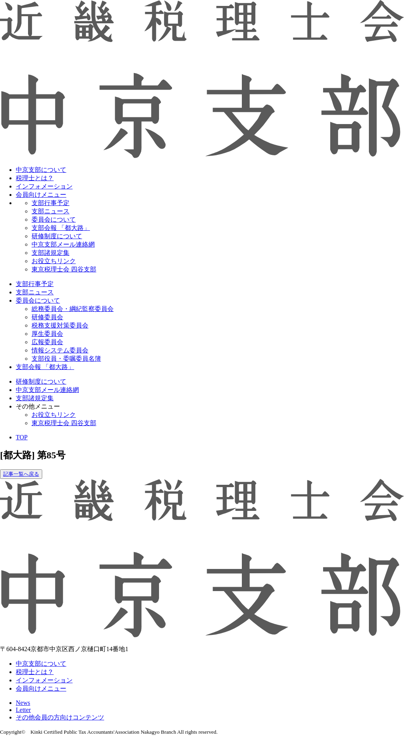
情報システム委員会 (60, 350)
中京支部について (41, 169)
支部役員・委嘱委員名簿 (66, 358)
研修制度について (57, 236)
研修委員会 (47, 317)
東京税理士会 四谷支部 (64, 269)
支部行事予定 (50, 203)
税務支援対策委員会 (60, 325)
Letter (23, 709)
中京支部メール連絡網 (63, 244)
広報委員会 (47, 342)
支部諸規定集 (50, 252)
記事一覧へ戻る (21, 474)
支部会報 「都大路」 (61, 227)
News (23, 702)
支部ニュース (50, 211)
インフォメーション (44, 186)
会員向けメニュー (41, 194)
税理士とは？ (35, 178)
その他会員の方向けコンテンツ (60, 717)
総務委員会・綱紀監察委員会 (73, 308)
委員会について (54, 219)
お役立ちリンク (54, 261)
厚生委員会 (47, 333)
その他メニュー (38, 406)
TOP (22, 437)
